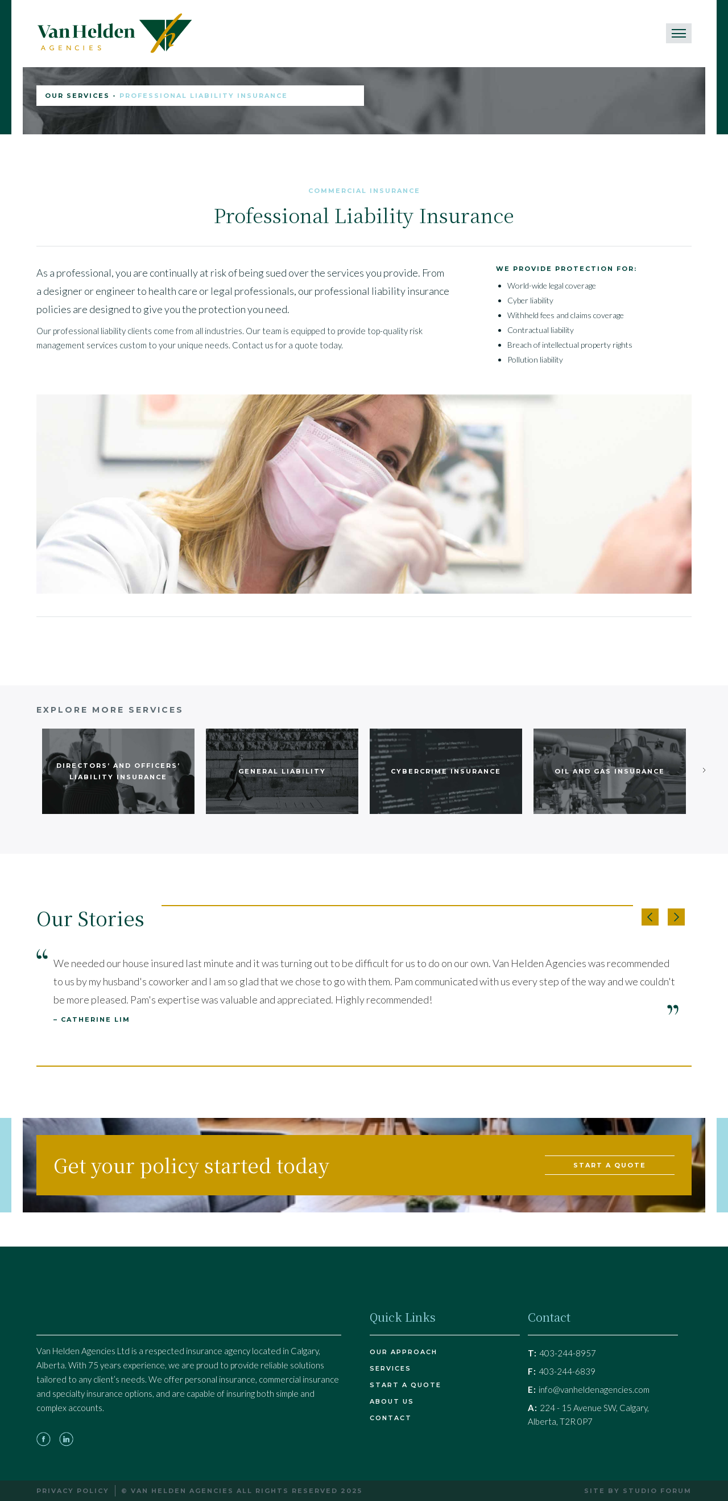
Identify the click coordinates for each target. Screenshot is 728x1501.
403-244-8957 (562, 1353)
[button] (650, 917)
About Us (392, 1401)
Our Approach (403, 1352)
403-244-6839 (561, 1371)
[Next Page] (703, 769)
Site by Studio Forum (638, 1491)
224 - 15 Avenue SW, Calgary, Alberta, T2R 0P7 (588, 1414)
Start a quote (405, 1385)
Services (390, 1368)
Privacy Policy (72, 1491)
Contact (391, 1418)
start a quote (609, 1165)
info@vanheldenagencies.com (589, 1389)
